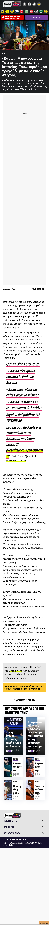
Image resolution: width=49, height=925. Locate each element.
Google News (15, 670)
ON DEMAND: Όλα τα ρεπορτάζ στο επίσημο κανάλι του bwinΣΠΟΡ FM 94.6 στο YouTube (23, 687)
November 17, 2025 (16, 460)
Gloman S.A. (25, 843)
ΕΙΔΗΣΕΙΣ (36, 17)
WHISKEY (33, 843)
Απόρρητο (44, 923)
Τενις (4, 53)
